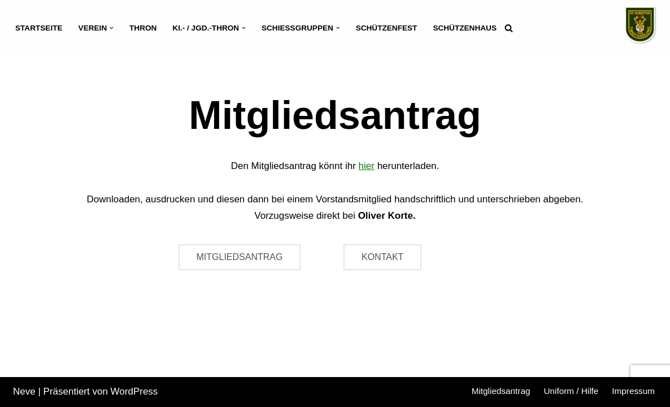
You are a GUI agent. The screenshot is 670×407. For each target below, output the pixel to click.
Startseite (39, 28)
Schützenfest (386, 28)
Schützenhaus (465, 28)
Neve (24, 391)
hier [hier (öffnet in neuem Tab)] (367, 166)
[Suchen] (508, 28)
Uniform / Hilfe (570, 391)
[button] (112, 28)
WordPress (134, 391)
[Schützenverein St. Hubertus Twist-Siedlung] (640, 25)
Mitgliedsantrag (501, 391)
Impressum (633, 391)
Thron (142, 28)
